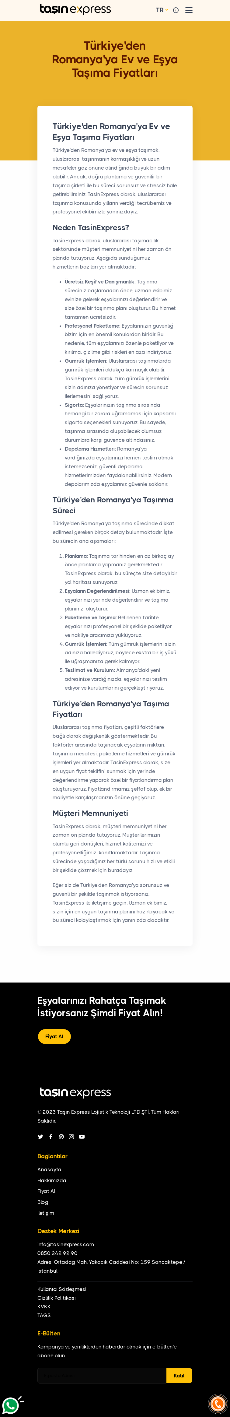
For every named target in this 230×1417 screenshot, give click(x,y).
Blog (42, 1202)
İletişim (45, 1213)
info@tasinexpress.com (65, 1244)
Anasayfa (49, 1169)
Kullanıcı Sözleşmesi (61, 1289)
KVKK (44, 1306)
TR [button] (160, 10)
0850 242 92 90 (57, 1253)
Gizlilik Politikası (56, 1298)
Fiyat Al (54, 1036)
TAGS (44, 1315)
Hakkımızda (51, 1180)
